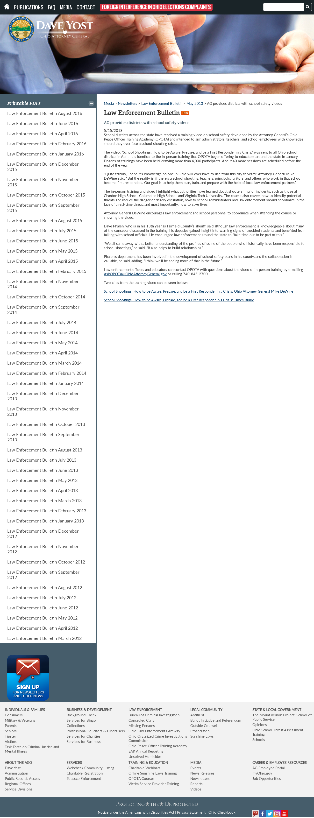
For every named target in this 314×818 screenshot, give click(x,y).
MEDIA (195, 763)
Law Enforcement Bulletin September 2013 (43, 437)
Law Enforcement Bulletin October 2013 (46, 424)
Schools (258, 739)
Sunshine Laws (202, 736)
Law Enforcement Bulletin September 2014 (43, 309)
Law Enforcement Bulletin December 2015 (43, 166)
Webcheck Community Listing (90, 768)
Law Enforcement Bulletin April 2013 (42, 490)
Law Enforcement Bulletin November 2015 (43, 182)
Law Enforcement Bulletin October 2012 (46, 561)
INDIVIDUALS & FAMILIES (25, 710)
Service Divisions (18, 789)
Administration (16, 773)
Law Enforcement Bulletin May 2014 (42, 342)
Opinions (259, 724)
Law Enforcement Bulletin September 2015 (43, 207)
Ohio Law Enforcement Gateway (154, 731)
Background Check (81, 715)
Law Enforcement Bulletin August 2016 (44, 113)
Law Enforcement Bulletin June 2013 (42, 470)
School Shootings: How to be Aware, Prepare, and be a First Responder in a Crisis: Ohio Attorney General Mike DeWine (198, 291)
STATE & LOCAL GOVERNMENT (276, 710)
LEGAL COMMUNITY (206, 710)
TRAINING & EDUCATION (148, 763)
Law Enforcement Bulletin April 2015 (42, 261)
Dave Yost (13, 768)
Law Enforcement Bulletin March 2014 (44, 363)
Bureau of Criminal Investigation (153, 715)
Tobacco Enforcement (84, 778)
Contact (86, 7)
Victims (11, 741)
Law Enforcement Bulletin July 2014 (41, 322)
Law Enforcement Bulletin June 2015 (42, 240)
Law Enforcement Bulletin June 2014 (42, 332)
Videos (195, 789)
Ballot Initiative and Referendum (215, 720)
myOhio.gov (262, 773)
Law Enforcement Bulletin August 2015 (44, 220)
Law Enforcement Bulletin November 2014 (43, 284)
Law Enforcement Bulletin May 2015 (42, 251)
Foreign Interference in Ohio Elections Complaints (156, 7)
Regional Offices (18, 784)
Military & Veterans (20, 720)
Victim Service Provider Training (153, 784)
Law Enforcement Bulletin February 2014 (46, 373)
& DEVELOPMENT (98, 710)
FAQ (51, 7)
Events (195, 768)
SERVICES (74, 763)
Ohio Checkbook (222, 812)
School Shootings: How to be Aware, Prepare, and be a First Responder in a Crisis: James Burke (179, 300)
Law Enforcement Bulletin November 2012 (43, 549)
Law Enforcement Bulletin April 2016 (42, 133)
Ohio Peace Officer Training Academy (157, 746)
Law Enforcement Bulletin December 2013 (43, 396)
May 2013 (194, 103)
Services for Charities (83, 736)
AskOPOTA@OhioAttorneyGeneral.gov (135, 274)
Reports (196, 784)
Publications (28, 7)
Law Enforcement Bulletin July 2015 (41, 230)
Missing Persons (141, 725)
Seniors (11, 731)
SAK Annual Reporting (145, 751)
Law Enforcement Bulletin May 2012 (42, 618)
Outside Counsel (203, 725)
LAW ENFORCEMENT (145, 710)
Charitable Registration (85, 773)
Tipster (10, 736)
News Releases (202, 773)
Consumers (14, 715)
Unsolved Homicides (145, 756)
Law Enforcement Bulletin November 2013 (43, 411)
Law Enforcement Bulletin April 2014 (42, 352)
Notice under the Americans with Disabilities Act (136, 812)
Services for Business (84, 741)
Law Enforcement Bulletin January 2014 (45, 383)
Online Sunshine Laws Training (152, 773)
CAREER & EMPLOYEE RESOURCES (279, 763)
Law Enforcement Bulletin (161, 103)
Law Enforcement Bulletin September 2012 (43, 574)
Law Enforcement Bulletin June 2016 (42, 123)
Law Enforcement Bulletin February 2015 (46, 271)
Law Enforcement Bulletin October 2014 (46, 296)
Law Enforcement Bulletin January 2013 (45, 520)
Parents (11, 725)
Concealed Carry (141, 720)
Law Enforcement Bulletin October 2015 (46, 194)
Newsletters (127, 103)
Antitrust (197, 715)
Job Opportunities (266, 778)
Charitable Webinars (144, 768)
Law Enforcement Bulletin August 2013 (44, 449)
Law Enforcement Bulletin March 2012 (44, 638)
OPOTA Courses (141, 778)
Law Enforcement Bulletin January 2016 (45, 153)
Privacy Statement (191, 812)
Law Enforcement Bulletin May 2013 (42, 480)
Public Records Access (22, 778)
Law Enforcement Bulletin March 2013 (44, 500)
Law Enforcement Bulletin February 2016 (46, 143)
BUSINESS (75, 710)
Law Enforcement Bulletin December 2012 (43, 533)
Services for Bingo (81, 720)
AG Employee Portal (268, 768)
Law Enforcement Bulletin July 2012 (41, 597)
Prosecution (199, 731)
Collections (76, 725)
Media (66, 7)
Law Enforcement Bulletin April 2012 (42, 628)
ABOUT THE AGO (18, 763)
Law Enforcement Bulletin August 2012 (44, 587)
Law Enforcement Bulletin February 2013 (46, 510)
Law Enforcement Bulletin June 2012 (42, 607)
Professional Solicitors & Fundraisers (96, 731)
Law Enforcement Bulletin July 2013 (41, 460)
